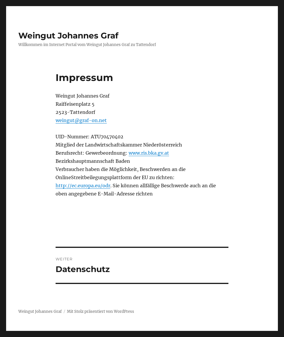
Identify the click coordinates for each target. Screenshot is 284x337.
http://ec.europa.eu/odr (83, 185)
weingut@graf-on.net (81, 120)
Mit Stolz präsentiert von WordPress (100, 311)
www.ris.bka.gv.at (149, 153)
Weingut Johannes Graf (68, 35)
